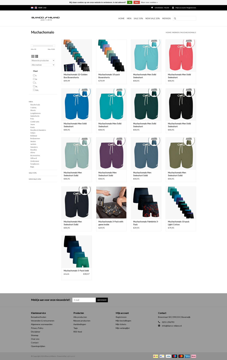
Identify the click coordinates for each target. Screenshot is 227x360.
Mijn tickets (121, 324)
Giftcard (33, 158)
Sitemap (34, 335)
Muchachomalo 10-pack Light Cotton (178, 223)
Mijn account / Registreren (184, 8)
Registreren (121, 317)
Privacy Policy (37, 328)
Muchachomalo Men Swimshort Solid (73, 174)
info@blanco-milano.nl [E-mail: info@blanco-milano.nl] (172, 325)
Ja (130, 2)
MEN (129, 18)
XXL (37, 90)
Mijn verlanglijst (123, 328)
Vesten (33, 141)
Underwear (34, 161)
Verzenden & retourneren (42, 320)
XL (36, 86)
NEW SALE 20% (152, 18)
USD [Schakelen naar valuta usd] (44, 8)
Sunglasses (34, 164)
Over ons (35, 339)
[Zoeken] (184, 18)
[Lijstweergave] (36, 56)
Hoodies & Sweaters (38, 130)
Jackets (33, 144)
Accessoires (35, 155)
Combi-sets (34, 122)
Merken (166, 18)
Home (121, 18)
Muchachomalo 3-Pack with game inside (110, 223)
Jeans (32, 124)
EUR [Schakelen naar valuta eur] (40, 8)
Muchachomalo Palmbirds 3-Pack (145, 223)
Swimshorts (34, 116)
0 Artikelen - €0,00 (160, 8)
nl (32, 8)
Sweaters (34, 147)
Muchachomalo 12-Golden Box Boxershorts (75, 76)
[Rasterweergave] (32, 56)
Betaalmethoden (38, 317)
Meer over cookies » (149, 2)
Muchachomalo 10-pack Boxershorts (109, 76)
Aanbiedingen (79, 324)
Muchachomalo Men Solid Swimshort (144, 76)
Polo (32, 119)
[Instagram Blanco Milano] (193, 300)
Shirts (32, 152)
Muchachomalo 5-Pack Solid (76, 270)
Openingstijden (38, 346)
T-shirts (33, 107)
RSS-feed (77, 331)
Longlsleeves (35, 113)
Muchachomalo (188, 32)
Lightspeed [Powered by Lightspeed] (70, 356)
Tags (75, 328)
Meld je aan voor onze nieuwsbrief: (50, 299)
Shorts (33, 110)
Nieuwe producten (81, 320)
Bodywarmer (35, 138)
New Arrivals (35, 105)
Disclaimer (35, 331)
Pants (32, 127)
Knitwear (33, 136)
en (36, 8)
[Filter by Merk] (43, 64)
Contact (35, 342)
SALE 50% (138, 18)
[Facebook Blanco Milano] (188, 300)
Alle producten (80, 317)
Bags (32, 167)
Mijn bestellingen (123, 320)
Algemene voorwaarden (42, 324)
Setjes (32, 133)
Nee (136, 2)
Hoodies (33, 150)
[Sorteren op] (43, 60)
